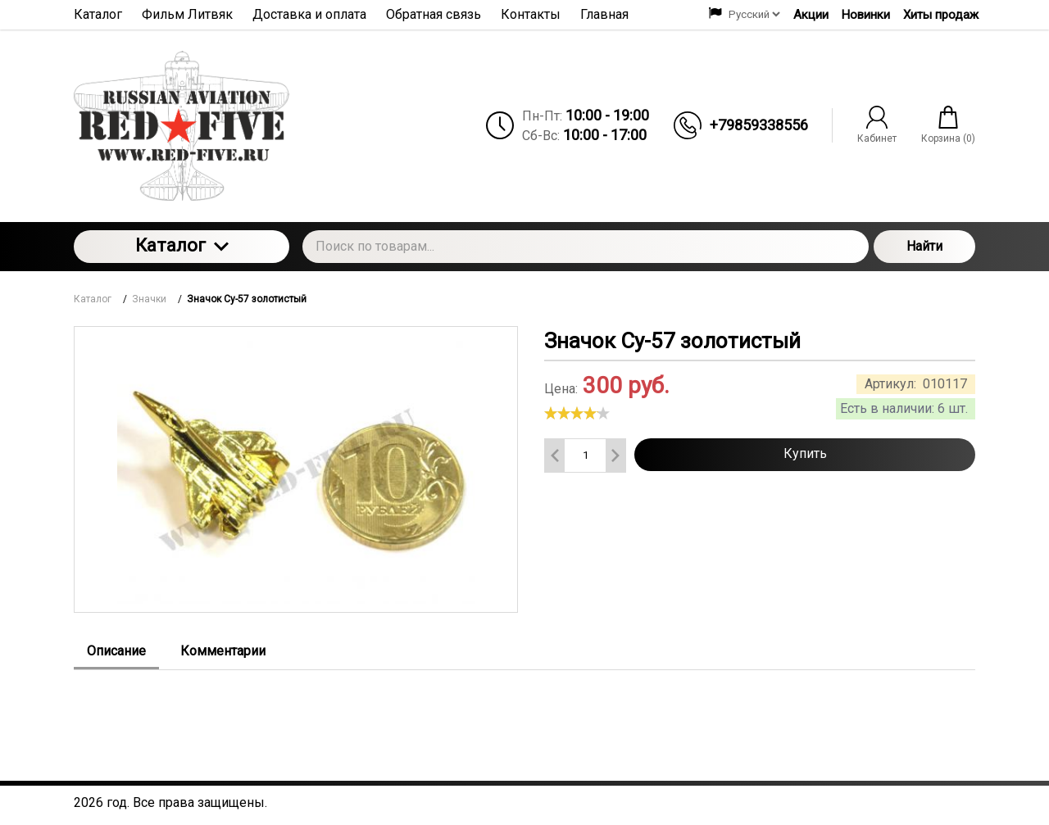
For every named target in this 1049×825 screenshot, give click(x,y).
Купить (805, 453)
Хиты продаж (941, 14)
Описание (116, 651)
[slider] (577, 412)
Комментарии (223, 651)
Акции (811, 14)
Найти (924, 246)
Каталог (182, 245)
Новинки (866, 14)
